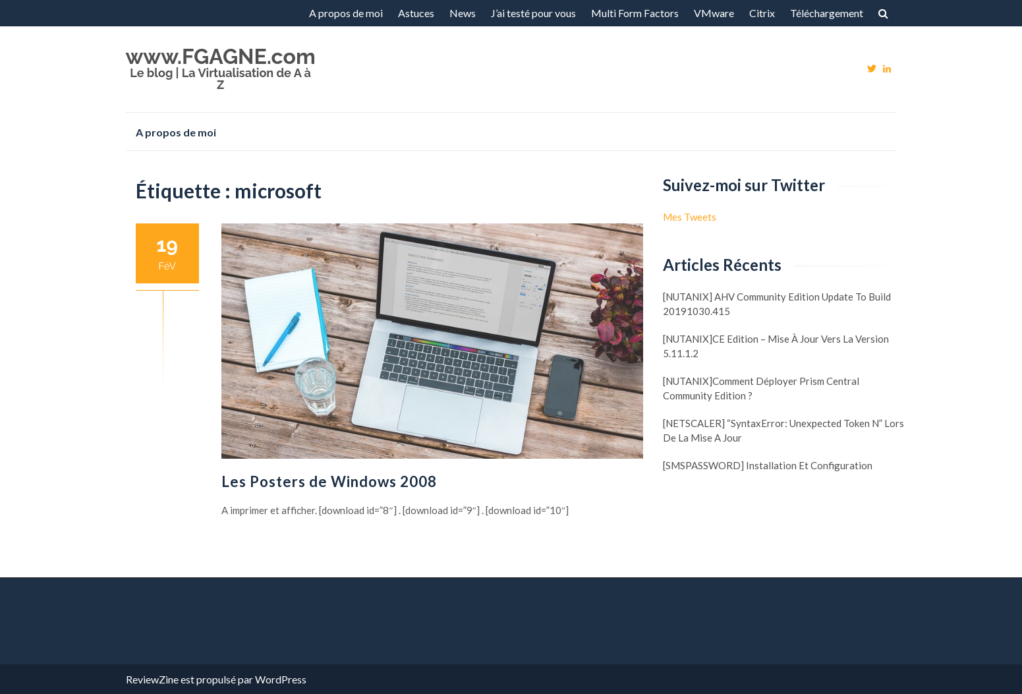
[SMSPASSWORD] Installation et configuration (767, 465)
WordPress (280, 679)
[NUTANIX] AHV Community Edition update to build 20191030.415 (777, 304)
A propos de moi (346, 13)
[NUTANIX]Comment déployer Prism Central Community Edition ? (761, 388)
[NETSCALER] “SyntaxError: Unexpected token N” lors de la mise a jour (783, 430)
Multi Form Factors (635, 13)
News (462, 13)
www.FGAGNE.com (221, 56)
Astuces (416, 13)
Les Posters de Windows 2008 (329, 481)
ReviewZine (152, 679)
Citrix (762, 13)
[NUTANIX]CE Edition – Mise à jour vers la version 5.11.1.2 (776, 346)
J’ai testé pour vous (533, 13)
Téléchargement (826, 13)
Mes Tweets (689, 217)
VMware (714, 13)
